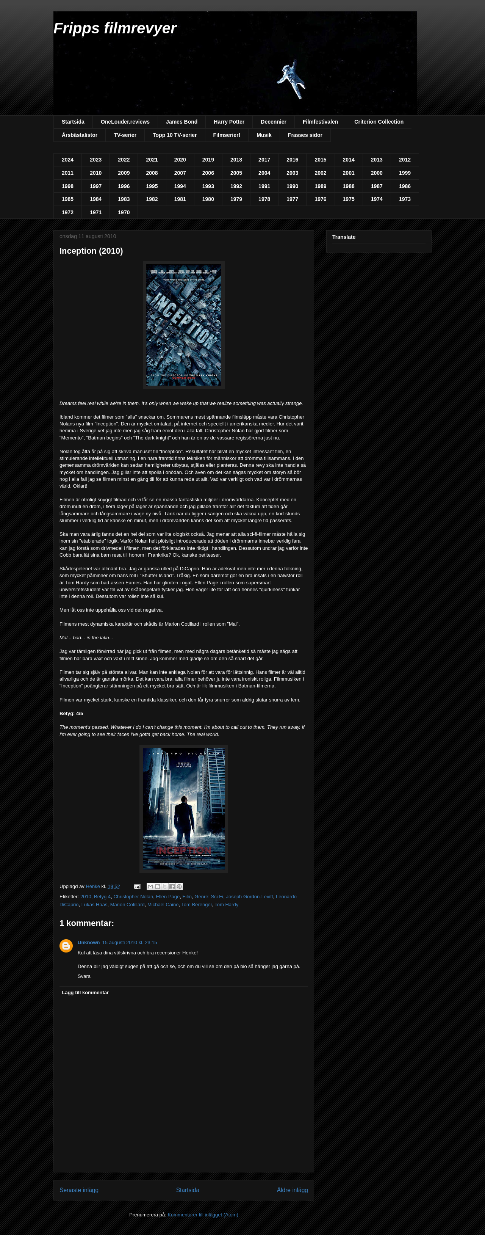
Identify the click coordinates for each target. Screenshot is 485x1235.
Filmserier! (227, 135)
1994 (180, 186)
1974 (377, 199)
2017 (264, 160)
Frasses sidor (305, 135)
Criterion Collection (379, 122)
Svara (84, 976)
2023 (96, 160)
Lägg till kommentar (85, 992)
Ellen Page (168, 896)
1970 (124, 212)
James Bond (181, 122)
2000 (377, 173)
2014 (349, 160)
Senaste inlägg (79, 1190)
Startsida (73, 122)
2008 (152, 173)
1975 (349, 199)
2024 (68, 160)
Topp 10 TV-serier (175, 135)
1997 (96, 186)
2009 (124, 173)
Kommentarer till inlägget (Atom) (202, 1215)
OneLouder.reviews (125, 122)
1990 (292, 186)
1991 (264, 186)
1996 (124, 186)
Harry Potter (229, 122)
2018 (236, 160)
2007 (180, 173)
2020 (180, 160)
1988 (349, 186)
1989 (320, 186)
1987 (377, 186)
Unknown (89, 942)
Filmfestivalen (320, 122)
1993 (208, 186)
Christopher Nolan (133, 896)
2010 (96, 173)
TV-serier (125, 135)
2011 (68, 173)
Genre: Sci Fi (208, 896)
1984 (96, 199)
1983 (124, 199)
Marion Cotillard (127, 904)
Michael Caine (162, 904)
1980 (208, 199)
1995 (152, 186)
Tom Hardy (226, 904)
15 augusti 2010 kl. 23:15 (129, 942)
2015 (320, 160)
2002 (320, 173)
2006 (208, 173)
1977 (292, 199)
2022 (124, 160)
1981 (180, 199)
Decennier (273, 122)
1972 (68, 212)
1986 (405, 186)
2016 (292, 160)
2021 (152, 160)
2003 (292, 173)
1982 (152, 199)
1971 (96, 212)
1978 (264, 199)
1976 (320, 199)
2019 (208, 160)
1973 (405, 199)
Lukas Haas (94, 904)
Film (187, 896)
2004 (264, 173)
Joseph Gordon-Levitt (249, 896)
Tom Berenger (196, 904)
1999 (405, 173)
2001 (349, 173)
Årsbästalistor (79, 135)
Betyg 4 (102, 896)
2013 (377, 160)
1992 (236, 186)
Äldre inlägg (292, 1190)
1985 (68, 199)
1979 (236, 199)
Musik (264, 135)
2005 (236, 173)
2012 (405, 160)
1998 (68, 186)
